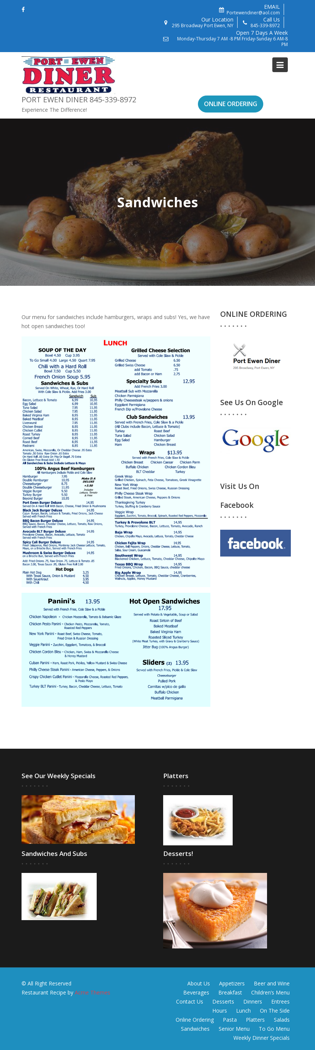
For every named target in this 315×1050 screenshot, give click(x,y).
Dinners (252, 1001)
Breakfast (230, 992)
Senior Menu (234, 1028)
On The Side (275, 1010)
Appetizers (232, 983)
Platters (255, 1019)
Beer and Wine (272, 983)
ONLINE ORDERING (230, 104)
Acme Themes (92, 992)
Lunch (243, 1010)
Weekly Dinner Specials (261, 1037)
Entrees (280, 1001)
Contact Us (189, 1001)
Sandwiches (195, 1028)
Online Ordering (195, 1019)
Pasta (230, 1019)
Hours (219, 1010)
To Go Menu (274, 1028)
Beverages (196, 992)
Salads (282, 1019)
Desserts (223, 1001)
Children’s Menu (270, 992)
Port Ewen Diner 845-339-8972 (79, 99)
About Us (198, 983)
